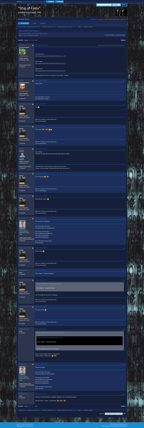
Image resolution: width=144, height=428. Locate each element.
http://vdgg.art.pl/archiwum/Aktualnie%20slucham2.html (50, 63)
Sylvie (79, 27)
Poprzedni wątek (110, 35)
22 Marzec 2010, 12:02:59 (41, 218)
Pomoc (111, 424)
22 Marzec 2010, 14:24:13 (41, 270)
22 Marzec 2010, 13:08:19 (41, 247)
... (33, 40)
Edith (20, 35)
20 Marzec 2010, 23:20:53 (41, 80)
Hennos (22, 45)
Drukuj (123, 40)
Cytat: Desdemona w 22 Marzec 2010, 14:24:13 (50, 284)
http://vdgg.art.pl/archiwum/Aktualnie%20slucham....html (50, 56)
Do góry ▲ (125, 424)
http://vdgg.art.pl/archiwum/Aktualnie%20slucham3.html (50, 70)
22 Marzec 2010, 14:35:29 (41, 329)
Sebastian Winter (25, 104)
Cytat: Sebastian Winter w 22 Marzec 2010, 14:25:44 (51, 333)
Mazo (21, 149)
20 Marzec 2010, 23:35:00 (41, 103)
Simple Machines (29, 424)
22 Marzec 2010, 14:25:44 (41, 280)
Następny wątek (120, 35)
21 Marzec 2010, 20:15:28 (41, 173)
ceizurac (22, 218)
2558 (36, 40)
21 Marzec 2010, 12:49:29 (41, 148)
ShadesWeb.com (29, 426)
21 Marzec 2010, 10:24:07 (41, 126)
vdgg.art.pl (100, 19)
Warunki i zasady (118, 424)
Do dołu (20, 40)
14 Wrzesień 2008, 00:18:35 (41, 45)
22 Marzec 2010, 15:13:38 (41, 364)
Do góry (20, 406)
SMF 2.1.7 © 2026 (21, 424)
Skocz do (102, 413)
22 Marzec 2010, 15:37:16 (41, 393)
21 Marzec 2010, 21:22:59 (41, 195)
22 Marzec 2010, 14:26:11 (41, 306)
